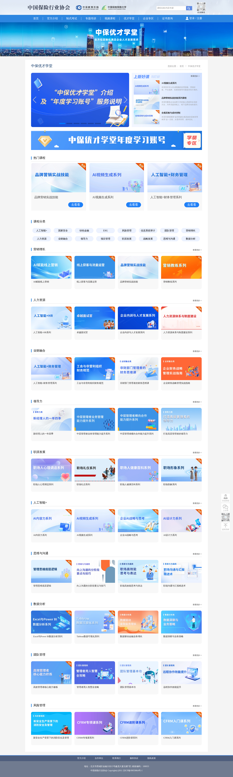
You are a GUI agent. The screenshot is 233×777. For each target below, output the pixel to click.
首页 (36, 18)
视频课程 (110, 18)
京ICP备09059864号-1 (133, 770)
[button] (126, 100)
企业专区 (148, 18)
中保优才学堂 (194, 66)
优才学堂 (129, 18)
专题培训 (90, 18)
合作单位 (99, 758)
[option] (116, 39)
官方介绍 (52, 18)
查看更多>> (195, 76)
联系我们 (116, 758)
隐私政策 (151, 758)
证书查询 (167, 18)
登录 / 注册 (195, 18)
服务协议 (134, 758)
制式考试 (71, 18)
